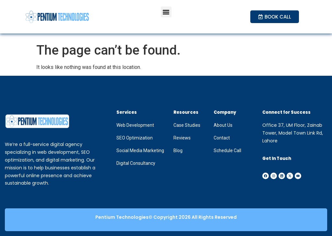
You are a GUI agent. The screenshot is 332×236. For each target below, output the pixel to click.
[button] (166, 12)
